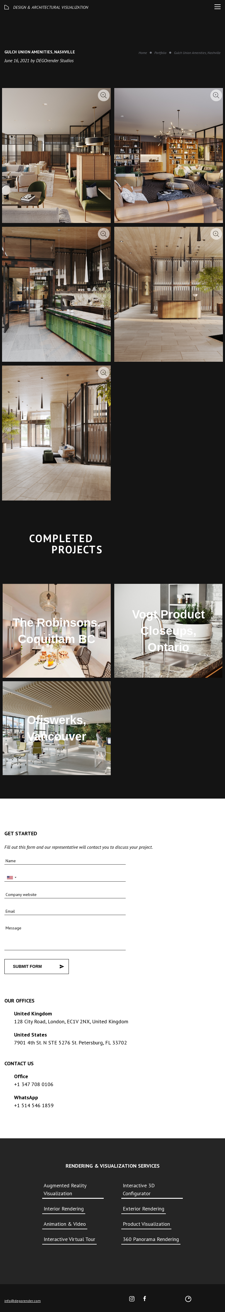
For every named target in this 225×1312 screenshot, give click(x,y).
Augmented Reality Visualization (65, 1189)
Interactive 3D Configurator (139, 1189)
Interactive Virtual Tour (69, 1239)
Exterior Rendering (143, 1208)
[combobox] (11, 877)
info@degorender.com (22, 1301)
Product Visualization (146, 1223)
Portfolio (160, 52)
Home (143, 52)
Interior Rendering (64, 1208)
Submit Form (27, 966)
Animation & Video (65, 1223)
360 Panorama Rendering (151, 1239)
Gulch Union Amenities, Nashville (197, 52)
